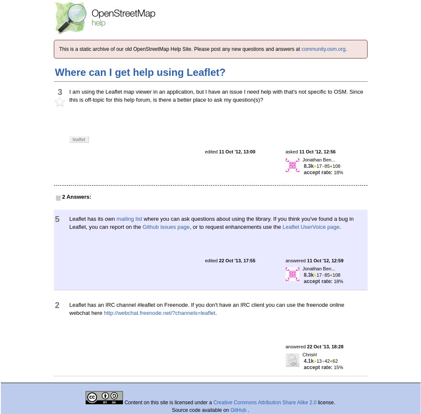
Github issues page (166, 227)
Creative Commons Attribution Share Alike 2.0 (264, 403)
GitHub (239, 410)
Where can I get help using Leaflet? (140, 72)
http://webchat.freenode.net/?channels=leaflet (159, 313)
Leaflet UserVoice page (311, 227)
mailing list (129, 219)
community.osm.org (323, 49)
